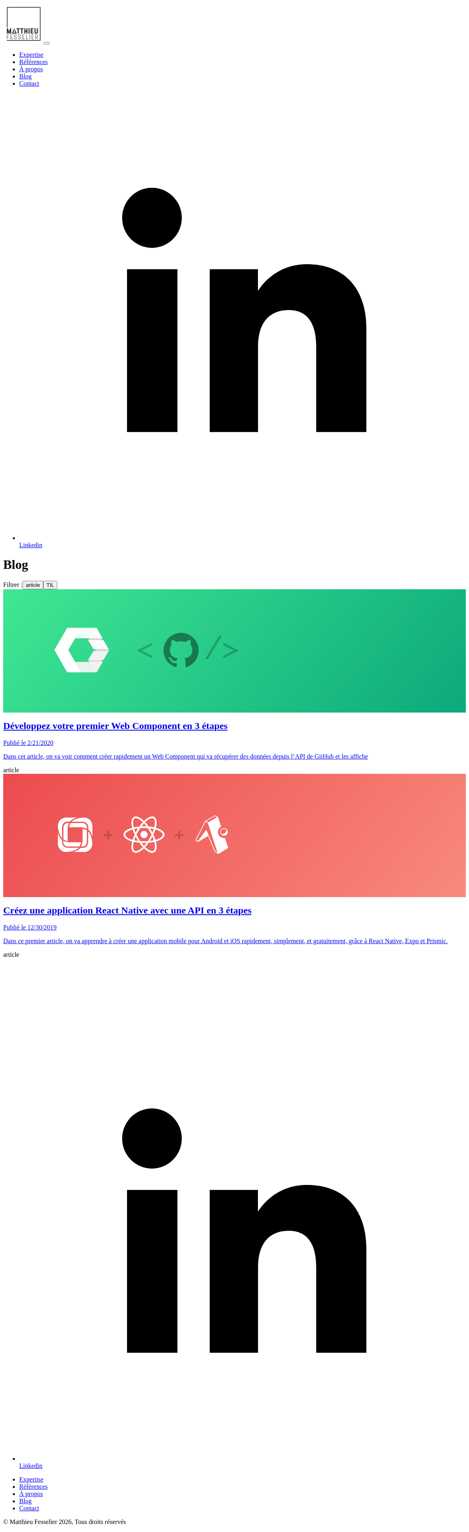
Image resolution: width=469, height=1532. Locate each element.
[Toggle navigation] (46, 43)
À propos (31, 69)
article (33, 585)
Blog (25, 76)
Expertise (31, 54)
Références (33, 61)
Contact (29, 83)
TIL (50, 585)
